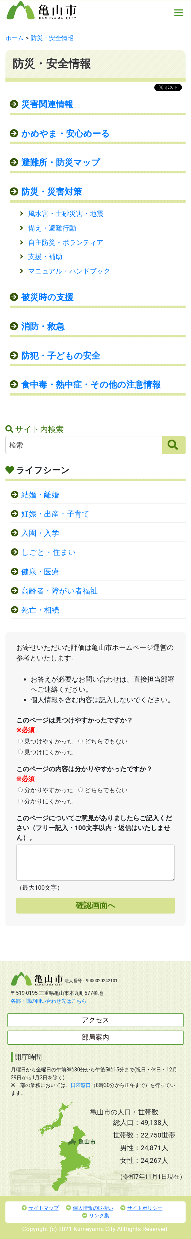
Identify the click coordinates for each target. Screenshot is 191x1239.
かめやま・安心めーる (65, 134)
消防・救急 (43, 326)
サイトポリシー (141, 1208)
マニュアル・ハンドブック (69, 271)
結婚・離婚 (40, 495)
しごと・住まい (48, 552)
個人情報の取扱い (89, 1208)
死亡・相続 (40, 610)
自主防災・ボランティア (65, 242)
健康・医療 (40, 571)
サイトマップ (40, 1208)
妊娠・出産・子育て (55, 514)
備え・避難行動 (52, 228)
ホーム (14, 38)
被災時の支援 (47, 297)
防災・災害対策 (51, 192)
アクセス (95, 1020)
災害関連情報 (47, 104)
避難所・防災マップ (60, 162)
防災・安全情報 (52, 38)
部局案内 (95, 1037)
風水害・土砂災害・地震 (65, 214)
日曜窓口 (81, 1085)
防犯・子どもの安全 (60, 356)
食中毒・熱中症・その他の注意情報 (91, 385)
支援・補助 (45, 256)
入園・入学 (40, 533)
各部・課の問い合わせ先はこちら (48, 1001)
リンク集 (95, 1216)
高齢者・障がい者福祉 (59, 591)
